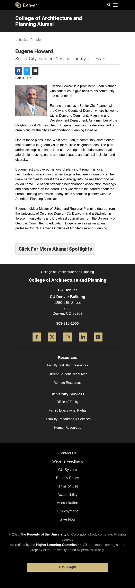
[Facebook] (36, 343)
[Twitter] (52, 343)
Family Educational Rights (68, 410)
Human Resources (67, 427)
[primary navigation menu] (115, 5)
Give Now (67, 519)
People (35, 39)
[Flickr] (98, 343)
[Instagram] (67, 343)
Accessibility (67, 495)
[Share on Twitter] (27, 71)
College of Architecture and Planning (67, 272)
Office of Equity (67, 402)
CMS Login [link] (67, 567)
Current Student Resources (67, 374)
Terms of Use (67, 486)
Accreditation (67, 503)
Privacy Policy (67, 478)
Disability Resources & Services (67, 419)
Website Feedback (67, 461)
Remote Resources (68, 382)
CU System (67, 470)
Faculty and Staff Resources (67, 365)
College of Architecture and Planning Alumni (48, 21)
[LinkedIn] (83, 343)
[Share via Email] (35, 71)
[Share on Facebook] (18, 71)
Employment (67, 511)
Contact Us (67, 453)
